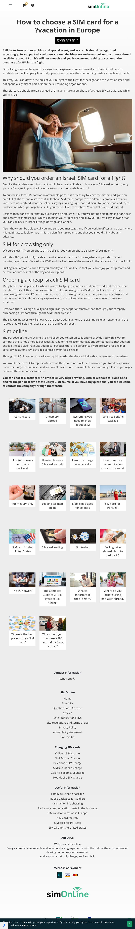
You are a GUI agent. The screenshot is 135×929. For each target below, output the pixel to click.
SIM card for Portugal (67, 823)
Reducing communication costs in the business (67, 808)
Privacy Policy (67, 727)
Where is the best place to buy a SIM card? (22, 638)
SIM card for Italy (67, 818)
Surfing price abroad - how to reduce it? (113, 551)
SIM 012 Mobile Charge (67, 768)
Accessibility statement (67, 732)
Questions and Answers (67, 708)
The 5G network (22, 591)
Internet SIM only (22, 504)
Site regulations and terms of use (67, 722)
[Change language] (32, 5)
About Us (67, 703)
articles (67, 713)
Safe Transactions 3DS (68, 718)
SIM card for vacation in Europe (67, 813)
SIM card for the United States (67, 827)
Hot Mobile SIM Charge (67, 777)
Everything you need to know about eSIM (82, 421)
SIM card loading (52, 547)
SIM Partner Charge (67, 758)
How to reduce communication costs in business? (112, 464)
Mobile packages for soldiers (67, 798)
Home (67, 698)
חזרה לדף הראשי (67, 40)
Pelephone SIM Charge (67, 763)
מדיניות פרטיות (29, 925)
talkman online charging (67, 803)
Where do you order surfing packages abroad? (112, 595)
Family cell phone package (67, 794)
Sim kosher (83, 547)
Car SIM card (22, 416)
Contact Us (67, 737)
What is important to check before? (82, 595)
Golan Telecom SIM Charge (67, 773)
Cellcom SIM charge (67, 753)
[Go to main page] (67, 892)
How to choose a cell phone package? (22, 464)
